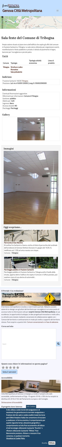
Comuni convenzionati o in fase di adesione (42, 322)
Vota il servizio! (9, 371)
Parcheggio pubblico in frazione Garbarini (19, 270)
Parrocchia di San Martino (13, 243)
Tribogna (6, 67)
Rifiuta (52, 444)
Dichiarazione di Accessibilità (11, 402)
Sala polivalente (16, 72)
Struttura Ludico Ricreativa (16, 68)
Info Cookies (31, 408)
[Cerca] (58, 344)
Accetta (44, 444)
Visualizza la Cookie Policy (15, 439)
